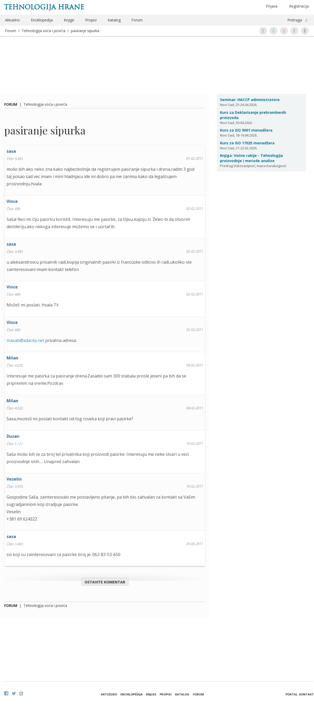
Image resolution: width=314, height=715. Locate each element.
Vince (12, 201)
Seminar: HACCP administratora (250, 99)
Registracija (299, 6)
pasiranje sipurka (85, 30)
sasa (11, 151)
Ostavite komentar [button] (105, 582)
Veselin (14, 479)
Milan (12, 358)
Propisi (91, 19)
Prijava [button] (271, 6)
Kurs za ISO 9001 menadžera (246, 130)
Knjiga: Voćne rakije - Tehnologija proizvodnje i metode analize (251, 158)
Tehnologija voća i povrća (43, 30)
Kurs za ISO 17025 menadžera (247, 142)
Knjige (69, 19)
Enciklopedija (42, 19)
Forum (137, 19)
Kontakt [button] (306, 694)
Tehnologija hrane (44, 7)
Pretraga (294, 19)
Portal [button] (292, 694)
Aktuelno (12, 19)
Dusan (13, 436)
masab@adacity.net (25, 340)
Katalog (114, 19)
